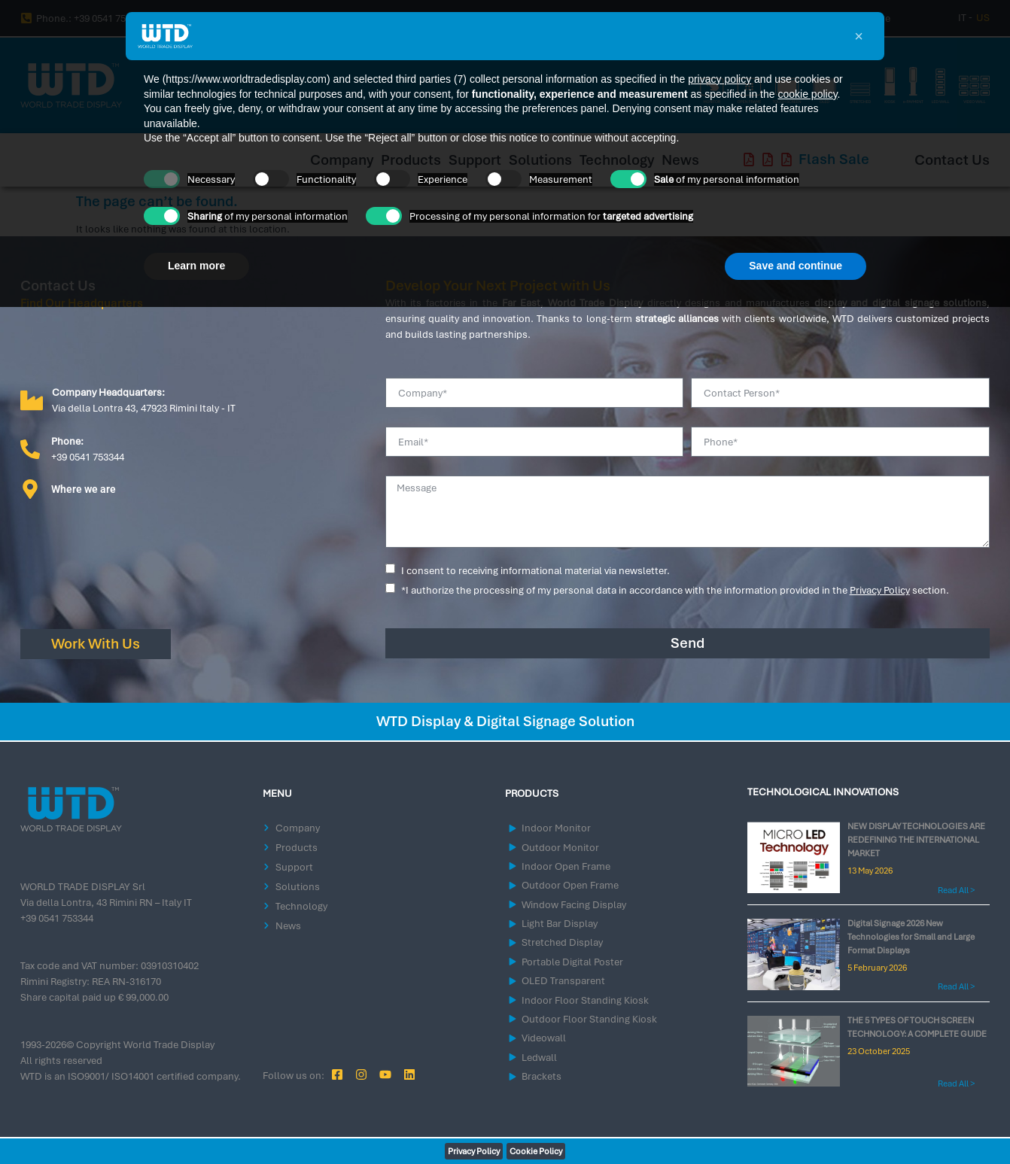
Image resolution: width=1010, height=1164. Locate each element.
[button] (859, 36)
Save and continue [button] (795, 266)
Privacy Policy (880, 590)
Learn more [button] (196, 266)
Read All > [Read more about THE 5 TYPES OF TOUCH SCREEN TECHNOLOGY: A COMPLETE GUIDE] (956, 1083)
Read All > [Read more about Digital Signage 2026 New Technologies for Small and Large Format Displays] (956, 986)
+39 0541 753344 (56, 918)
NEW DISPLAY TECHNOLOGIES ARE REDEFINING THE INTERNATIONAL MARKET (916, 840)
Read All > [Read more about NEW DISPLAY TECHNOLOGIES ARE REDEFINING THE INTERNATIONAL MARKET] (956, 890)
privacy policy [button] (719, 79)
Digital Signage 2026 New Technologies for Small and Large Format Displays (911, 937)
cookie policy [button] (807, 94)
